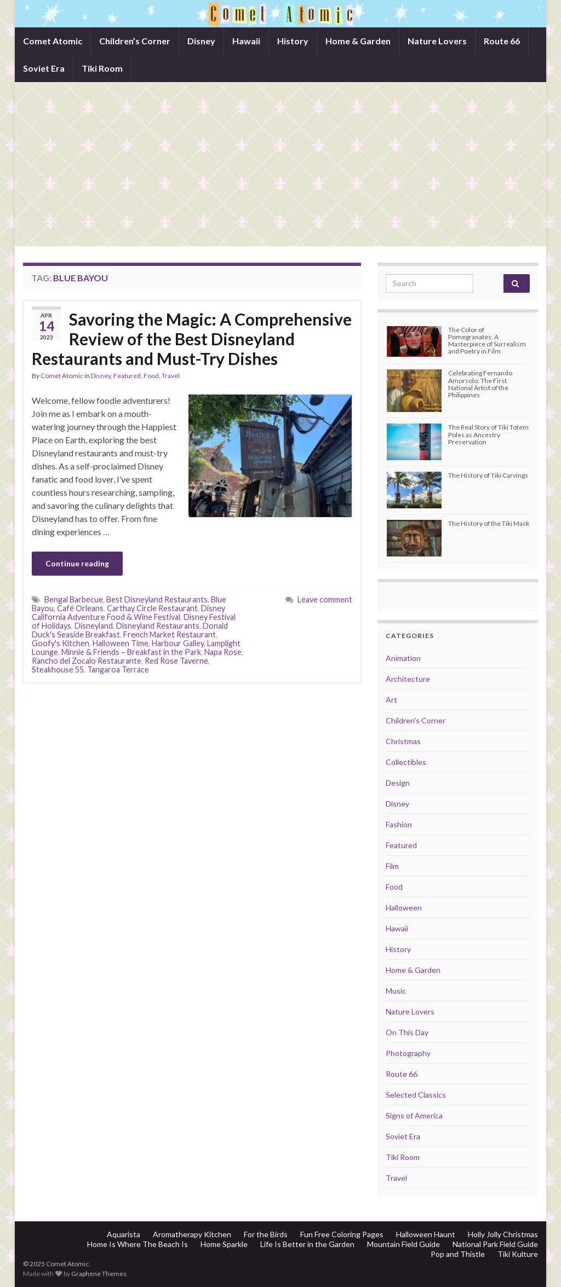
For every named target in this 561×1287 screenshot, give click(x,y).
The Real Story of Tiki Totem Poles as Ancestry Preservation (488, 434)
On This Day (407, 1032)
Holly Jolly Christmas (503, 1234)
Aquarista (123, 1234)
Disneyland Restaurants (157, 625)
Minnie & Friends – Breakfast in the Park (131, 652)
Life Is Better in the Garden (307, 1244)
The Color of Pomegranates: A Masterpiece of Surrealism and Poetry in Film (487, 341)
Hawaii (246, 41)
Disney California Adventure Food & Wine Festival (128, 613)
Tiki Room (102, 68)
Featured (127, 376)
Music (396, 990)
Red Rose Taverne (176, 660)
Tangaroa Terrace (118, 669)
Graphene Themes (99, 1273)
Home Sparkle (224, 1244)
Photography (408, 1053)
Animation (403, 658)
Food (151, 376)
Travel (171, 376)
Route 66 (502, 41)
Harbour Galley (178, 643)
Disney (201, 41)
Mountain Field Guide (403, 1244)
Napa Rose (223, 652)
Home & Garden (358, 41)
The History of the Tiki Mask (488, 523)
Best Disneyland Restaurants (157, 599)
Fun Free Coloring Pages (341, 1234)
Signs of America (414, 1115)
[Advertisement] (280, 164)
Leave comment (324, 599)
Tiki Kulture (517, 1254)
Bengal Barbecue (73, 599)
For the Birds (266, 1234)
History (292, 41)
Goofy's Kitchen (60, 643)
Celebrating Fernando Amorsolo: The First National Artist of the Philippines (480, 384)
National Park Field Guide (495, 1244)
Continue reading (77, 563)
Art (391, 699)
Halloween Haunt (425, 1234)
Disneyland (94, 625)
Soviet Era (44, 68)
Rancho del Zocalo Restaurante (86, 660)
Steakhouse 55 (58, 669)
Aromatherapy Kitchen (192, 1234)
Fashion (399, 824)
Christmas (403, 741)
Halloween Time (120, 643)
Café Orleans (80, 608)
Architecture (408, 678)
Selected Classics (416, 1094)
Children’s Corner (134, 41)
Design (398, 782)
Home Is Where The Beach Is (137, 1244)
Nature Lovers (437, 41)
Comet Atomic (52, 41)
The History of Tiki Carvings (488, 475)
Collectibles (406, 762)
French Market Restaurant (169, 634)
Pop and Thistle (458, 1254)
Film (392, 866)
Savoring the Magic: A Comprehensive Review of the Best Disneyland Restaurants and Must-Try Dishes (192, 338)
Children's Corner (415, 720)
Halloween (404, 907)
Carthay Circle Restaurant (152, 608)
